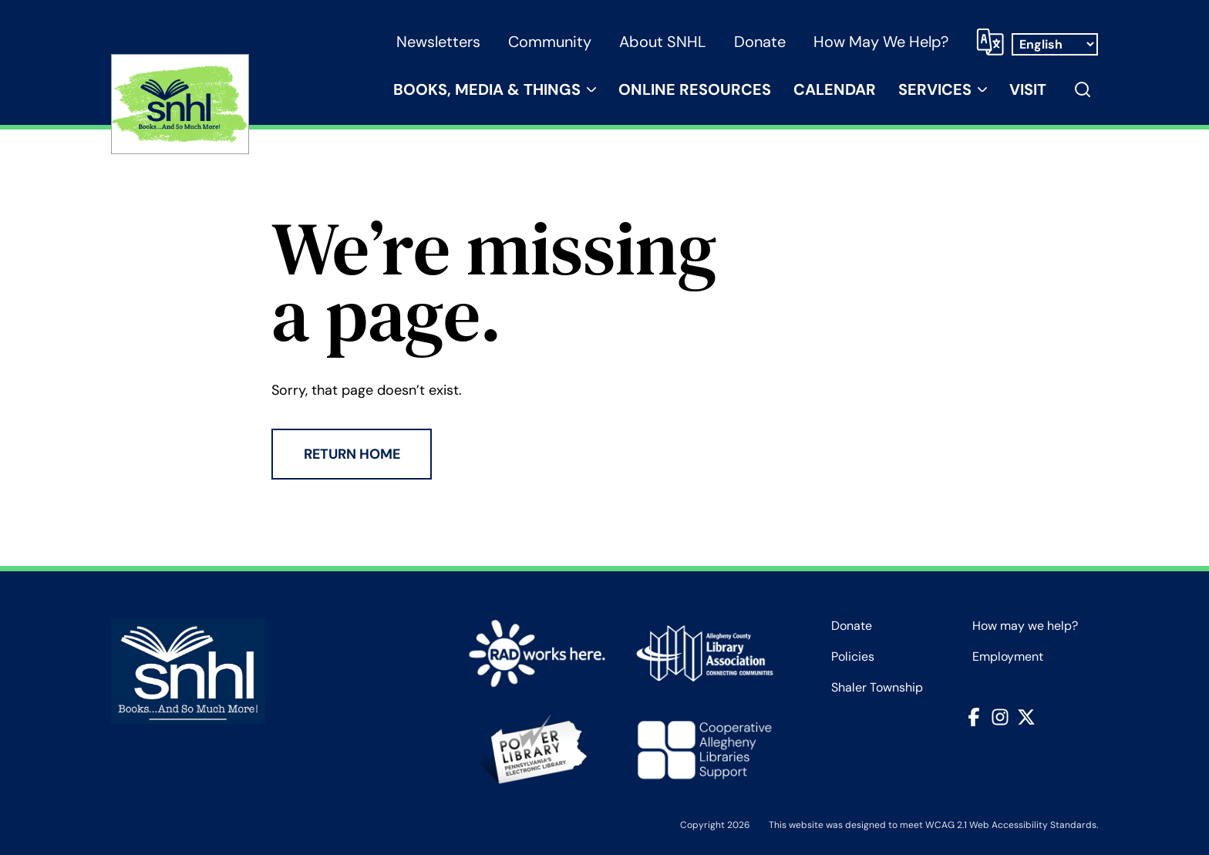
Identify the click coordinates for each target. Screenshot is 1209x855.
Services (935, 89)
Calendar (834, 89)
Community (549, 41)
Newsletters (438, 41)
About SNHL (662, 41)
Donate (760, 41)
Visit (1027, 89)
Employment (1007, 657)
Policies (852, 657)
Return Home (352, 454)
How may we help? (880, 41)
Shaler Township (877, 687)
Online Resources (694, 89)
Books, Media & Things (487, 89)
